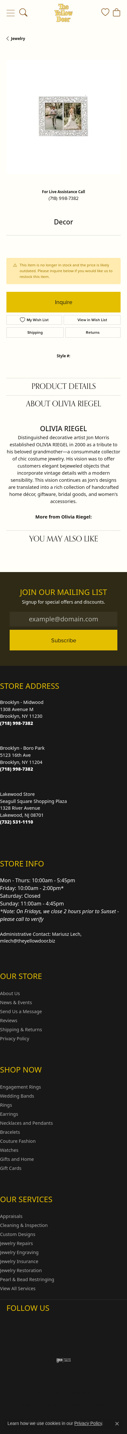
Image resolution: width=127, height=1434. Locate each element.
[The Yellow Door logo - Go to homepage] (63, 13)
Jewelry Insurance (19, 1261)
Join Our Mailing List (63, 592)
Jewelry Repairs (16, 1243)
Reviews (8, 1020)
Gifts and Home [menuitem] (17, 1159)
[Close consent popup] (117, 1424)
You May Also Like (63, 539)
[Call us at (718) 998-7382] (16, 723)
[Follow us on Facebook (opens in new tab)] (28, 1320)
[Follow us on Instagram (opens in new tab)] (12, 1320)
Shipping (35, 332)
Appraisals (11, 1216)
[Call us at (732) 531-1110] (16, 822)
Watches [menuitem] (9, 1150)
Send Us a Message (21, 1011)
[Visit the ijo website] (63, 1360)
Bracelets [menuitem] (10, 1132)
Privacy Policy (14, 1038)
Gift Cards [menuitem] (11, 1168)
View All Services (18, 1288)
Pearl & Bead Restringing (27, 1279)
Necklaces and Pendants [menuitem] (26, 1123)
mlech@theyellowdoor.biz (27, 941)
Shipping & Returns (21, 1029)
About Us (10, 993)
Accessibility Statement (85, 1405)
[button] (23, 12)
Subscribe (63, 640)
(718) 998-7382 (63, 198)
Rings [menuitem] (6, 1105)
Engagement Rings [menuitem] (20, 1087)
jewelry (18, 38)
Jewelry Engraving (19, 1252)
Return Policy (47, 1392)
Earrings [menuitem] (9, 1114)
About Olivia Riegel (63, 404)
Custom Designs (17, 1234)
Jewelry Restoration (21, 1270)
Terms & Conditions (37, 1405)
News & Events (16, 1002)
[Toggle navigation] (10, 13)
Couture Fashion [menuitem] (18, 1141)
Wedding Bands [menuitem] (17, 1096)
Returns (93, 332)
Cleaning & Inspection (24, 1225)
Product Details (64, 386)
